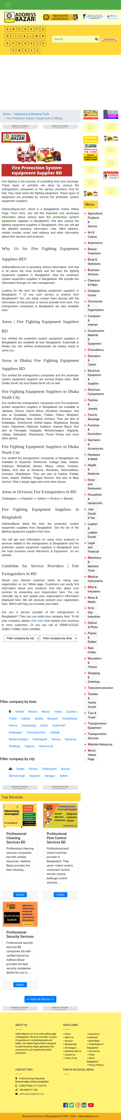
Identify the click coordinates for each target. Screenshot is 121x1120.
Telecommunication (100, 688)
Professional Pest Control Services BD (57, 838)
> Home (67, 1034)
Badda (39, 718)
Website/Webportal (100, 744)
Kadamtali (58, 725)
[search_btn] (96, 39)
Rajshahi (35, 776)
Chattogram (49, 769)
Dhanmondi (46, 746)
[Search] (73, 39)
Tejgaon (29, 746)
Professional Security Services (20, 934)
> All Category (69, 1048)
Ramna (56, 739)
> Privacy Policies (95, 1065)
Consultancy (95, 350)
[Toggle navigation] (8, 5)
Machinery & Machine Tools (32, 114)
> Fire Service (93, 1051)
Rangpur (50, 776)
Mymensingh (17, 776)
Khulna (33, 769)
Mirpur (45, 711)
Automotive (95, 243)
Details (20, 894)
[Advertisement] (60, 81)
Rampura (70, 739)
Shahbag (14, 746)
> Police (91, 1055)
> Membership (70, 1044)
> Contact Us (69, 1055)
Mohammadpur (18, 739)
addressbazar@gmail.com (31, 1094)
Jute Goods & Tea (92, 514)
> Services (68, 1041)
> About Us (68, 1037)
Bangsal (52, 718)
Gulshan (71, 711)
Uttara (58, 711)
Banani (32, 711)
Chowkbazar (69, 718)
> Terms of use (70, 1058)
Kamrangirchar (36, 732)
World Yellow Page (92, 755)
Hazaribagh (29, 725)
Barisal (65, 769)
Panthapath (40, 739)
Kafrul (44, 725)
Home (6, 114)
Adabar (25, 718)
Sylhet (63, 776)
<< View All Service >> (40, 999)
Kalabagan (15, 732)
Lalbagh (55, 732)
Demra (13, 725)
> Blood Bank (93, 1041)
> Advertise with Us (72, 1051)
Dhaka (20, 769)
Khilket (19, 711)
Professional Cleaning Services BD (16, 838)
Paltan (13, 718)
